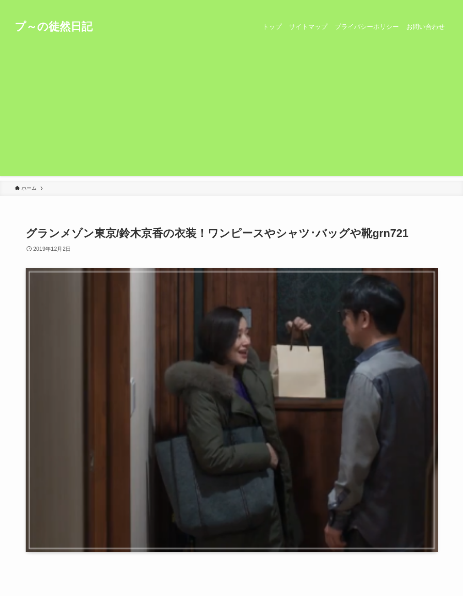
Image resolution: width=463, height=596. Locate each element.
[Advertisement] (231, 112)
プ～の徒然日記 (54, 26)
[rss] (430, 5)
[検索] (442, 5)
